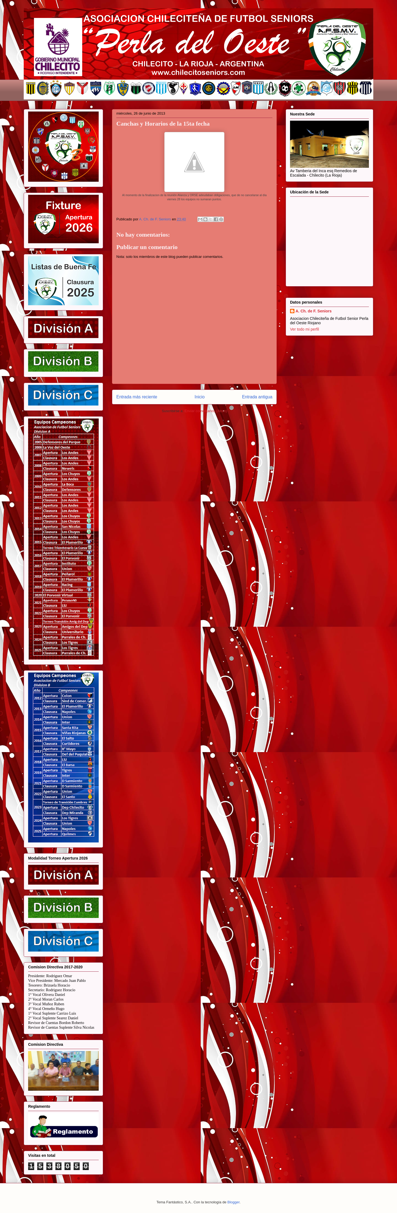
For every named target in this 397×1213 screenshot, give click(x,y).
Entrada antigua (257, 397)
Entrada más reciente (136, 397)
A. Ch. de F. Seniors (314, 311)
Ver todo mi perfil (304, 329)
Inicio (200, 397)
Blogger (233, 1202)
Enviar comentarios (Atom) (205, 411)
